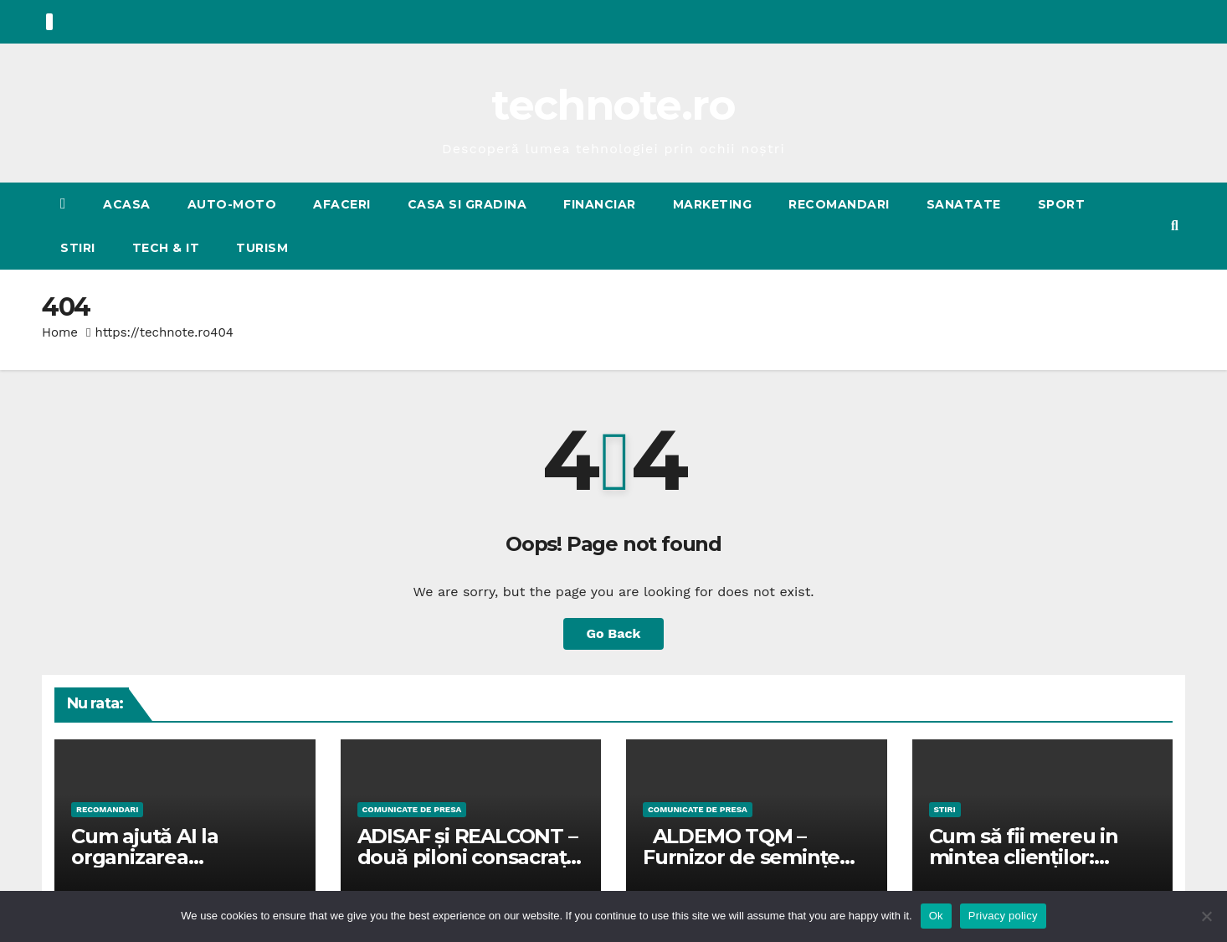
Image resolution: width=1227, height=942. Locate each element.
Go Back (614, 633)
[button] (1174, 226)
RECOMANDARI (839, 204)
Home (60, 332)
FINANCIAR (599, 204)
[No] (1206, 916)
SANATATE (964, 204)
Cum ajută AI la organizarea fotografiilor (144, 857)
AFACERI (342, 204)
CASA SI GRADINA (467, 204)
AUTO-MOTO (232, 204)
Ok (936, 915)
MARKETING (712, 204)
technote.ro (613, 105)
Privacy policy (1003, 915)
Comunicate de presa (412, 809)
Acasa (127, 204)
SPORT (1062, 204)
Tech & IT (166, 247)
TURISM (262, 247)
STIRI (77, 247)
